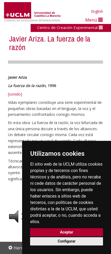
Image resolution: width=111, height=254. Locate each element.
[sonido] (15, 94)
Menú (94, 20)
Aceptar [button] (66, 232)
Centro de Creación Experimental (70, 27)
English (97, 11)
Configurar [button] (67, 241)
